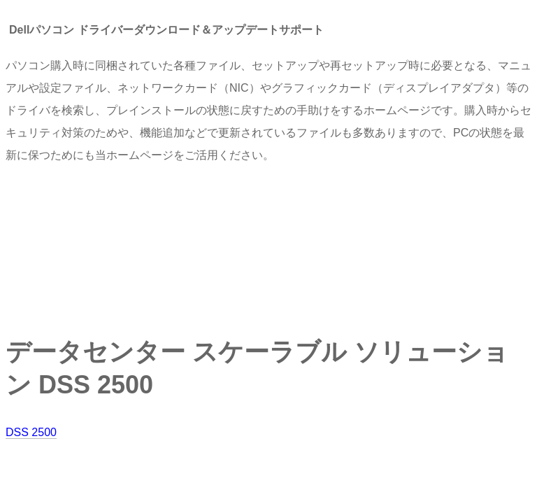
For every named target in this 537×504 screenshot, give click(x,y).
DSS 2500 (31, 432)
